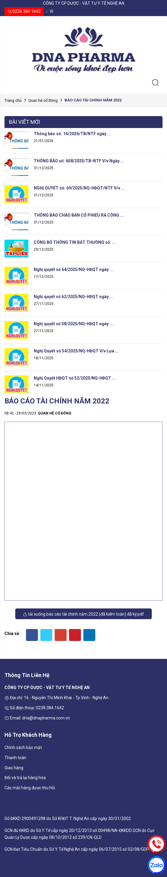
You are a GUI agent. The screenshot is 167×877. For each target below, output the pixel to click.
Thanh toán (15, 757)
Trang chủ (13, 100)
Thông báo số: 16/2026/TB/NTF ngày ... (72, 133)
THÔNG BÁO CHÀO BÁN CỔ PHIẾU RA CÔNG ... (79, 215)
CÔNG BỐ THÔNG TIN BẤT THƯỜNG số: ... (75, 242)
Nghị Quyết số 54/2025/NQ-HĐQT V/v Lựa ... (76, 351)
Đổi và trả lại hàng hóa (25, 777)
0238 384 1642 (24, 11)
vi (51, 11)
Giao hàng (13, 767)
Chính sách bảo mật (23, 747)
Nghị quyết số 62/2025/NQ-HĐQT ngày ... (73, 296)
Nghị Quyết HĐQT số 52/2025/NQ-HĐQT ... (75, 378)
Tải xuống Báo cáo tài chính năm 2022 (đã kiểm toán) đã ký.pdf (83, 614)
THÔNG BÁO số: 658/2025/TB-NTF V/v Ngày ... (79, 160)
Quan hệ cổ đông (43, 100)
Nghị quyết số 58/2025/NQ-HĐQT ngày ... (73, 323)
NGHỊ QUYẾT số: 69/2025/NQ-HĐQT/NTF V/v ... (79, 188)
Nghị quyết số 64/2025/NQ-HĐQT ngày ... (73, 269)
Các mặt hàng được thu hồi (29, 787)
